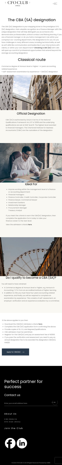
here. (30, 224)
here (40, 324)
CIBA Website (10, 419)
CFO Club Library (12, 422)
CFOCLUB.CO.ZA (21, 463)
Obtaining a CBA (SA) (42, 48)
